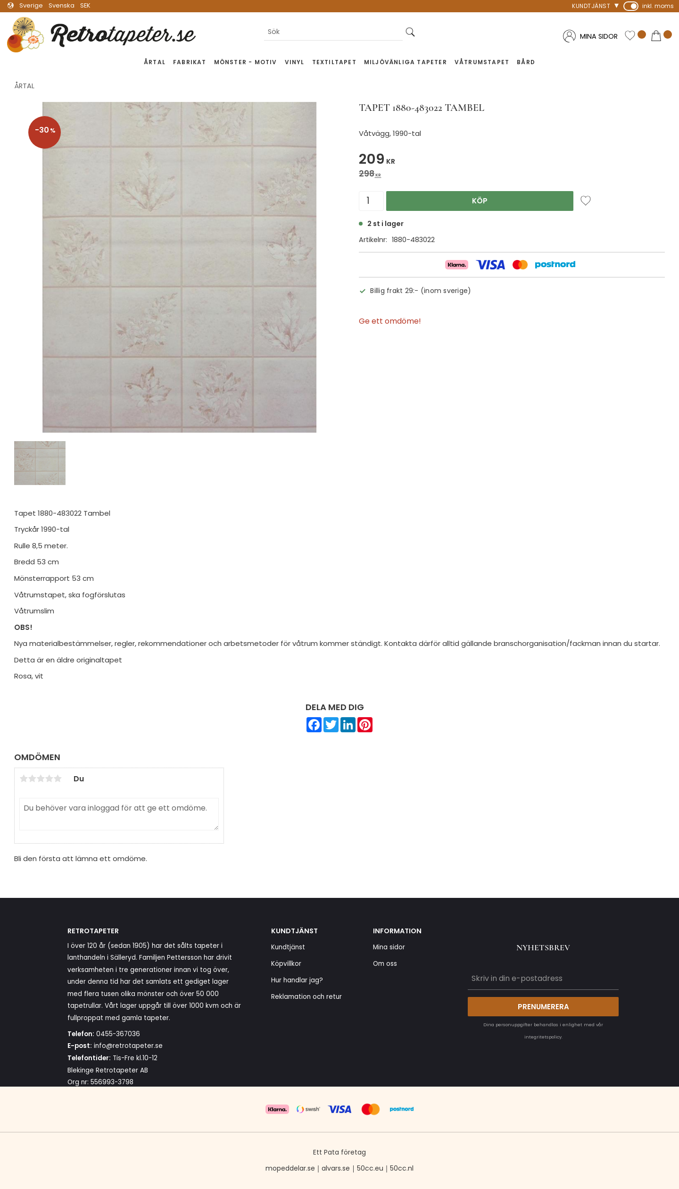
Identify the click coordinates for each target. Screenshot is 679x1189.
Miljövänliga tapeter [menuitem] (405, 62)
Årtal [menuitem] (155, 62)
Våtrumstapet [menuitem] (482, 62)
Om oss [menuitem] (385, 963)
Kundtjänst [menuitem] (591, 6)
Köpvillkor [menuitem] (286, 963)
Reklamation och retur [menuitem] (306, 996)
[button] (635, 37)
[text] (512, 160)
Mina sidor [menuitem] (389, 947)
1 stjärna (23, 778)
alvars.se (336, 1168)
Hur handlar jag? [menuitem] (297, 980)
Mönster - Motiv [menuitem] (245, 62)
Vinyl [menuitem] (295, 62)
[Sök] (410, 32)
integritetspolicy (543, 1037)
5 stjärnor (57, 778)
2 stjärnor (32, 778)
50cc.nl (402, 1168)
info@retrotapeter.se (128, 1045)
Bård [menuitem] (526, 62)
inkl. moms (658, 6)
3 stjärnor (40, 778)
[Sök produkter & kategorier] (333, 32)
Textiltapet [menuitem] (334, 62)
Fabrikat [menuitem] (190, 62)
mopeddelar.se (290, 1168)
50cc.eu (370, 1168)
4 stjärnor (49, 778)
